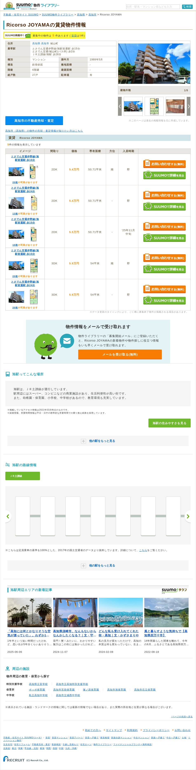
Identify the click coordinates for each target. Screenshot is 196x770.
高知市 (93, 14)
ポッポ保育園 (37, 689)
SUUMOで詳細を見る (164, 175)
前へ (8, 516)
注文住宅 (7, 744)
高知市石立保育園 (145, 689)
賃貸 (74, 35)
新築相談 (56, 744)
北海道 (6, 748)
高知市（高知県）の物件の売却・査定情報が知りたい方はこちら (44, 130)
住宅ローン (86, 744)
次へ (187, 516)
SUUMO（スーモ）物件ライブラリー (31, 6)
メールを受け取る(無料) (120, 354)
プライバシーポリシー (156, 730)
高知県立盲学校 (38, 684)
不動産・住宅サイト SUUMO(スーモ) (22, 737)
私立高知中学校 (38, 695)
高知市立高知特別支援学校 (72, 684)
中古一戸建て (173, 737)
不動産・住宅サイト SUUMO (20, 14)
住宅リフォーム (22, 744)
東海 (42, 748)
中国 (61, 748)
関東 (20, 748)
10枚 (15, 245)
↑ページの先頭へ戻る (182, 716)
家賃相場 (104, 737)
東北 (14, 748)
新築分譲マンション (121, 737)
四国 (55, 748)
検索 (189, 6)
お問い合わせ (183, 730)
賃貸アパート (76, 737)
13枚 (15, 213)
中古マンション (141, 737)
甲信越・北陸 (31, 748)
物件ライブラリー (102, 744)
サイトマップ (114, 730)
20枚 (15, 182)
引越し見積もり (70, 744)
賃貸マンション (60, 737)
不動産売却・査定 (41, 744)
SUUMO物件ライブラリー (58, 14)
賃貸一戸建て (92, 737)
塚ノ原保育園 (91, 689)
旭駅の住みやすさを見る (170, 423)
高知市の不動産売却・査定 (34, 120)
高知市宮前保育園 (64, 689)
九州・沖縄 (71, 748)
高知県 (81, 14)
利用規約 (132, 730)
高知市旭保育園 (116, 689)
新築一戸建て (158, 737)
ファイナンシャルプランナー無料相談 (132, 744)
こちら (143, 550)
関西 (48, 748)
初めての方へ (93, 730)
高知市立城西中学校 (68, 695)
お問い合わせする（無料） (164, 164)
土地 (184, 737)
